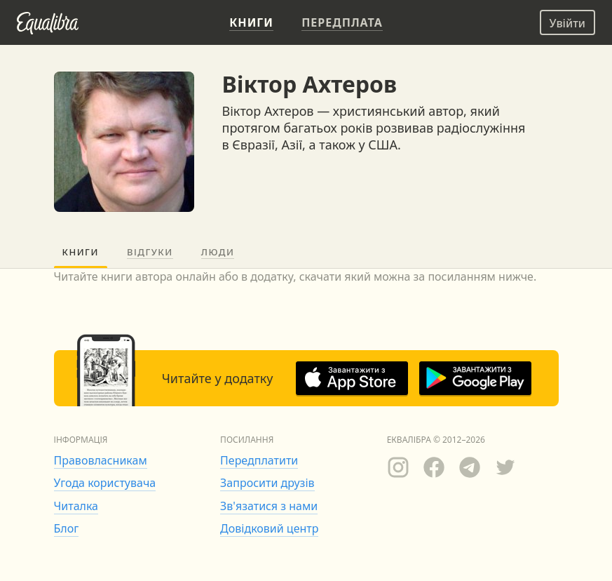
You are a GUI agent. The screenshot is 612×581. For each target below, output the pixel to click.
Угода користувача (105, 482)
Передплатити (259, 460)
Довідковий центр (269, 528)
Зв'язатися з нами (269, 506)
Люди (218, 252)
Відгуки (150, 252)
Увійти (567, 23)
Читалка (76, 506)
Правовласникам (100, 460)
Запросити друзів (267, 482)
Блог (66, 528)
